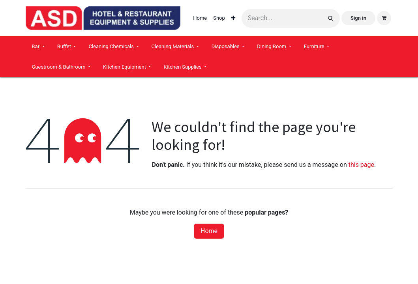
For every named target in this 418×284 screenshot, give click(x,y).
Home (209, 231)
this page (361, 164)
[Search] (330, 18)
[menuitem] (200, 18)
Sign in (358, 18)
